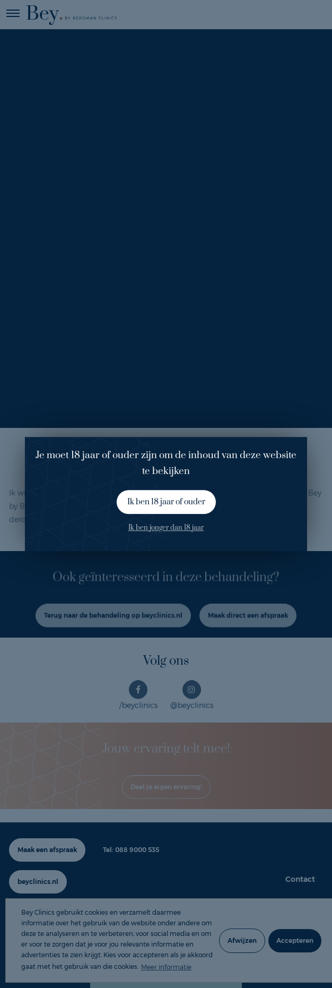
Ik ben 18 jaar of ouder (166, 502)
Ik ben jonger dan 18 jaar (166, 527)
